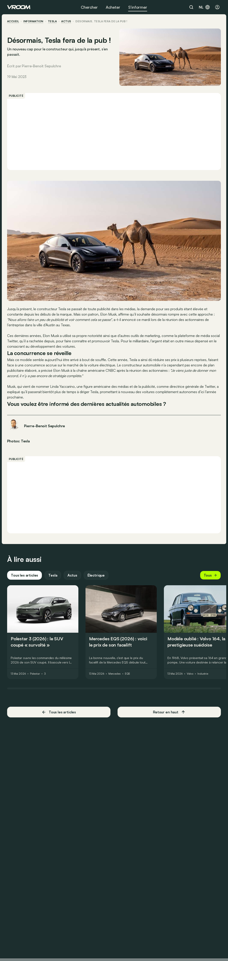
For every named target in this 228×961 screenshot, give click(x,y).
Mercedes (114, 673)
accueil (13, 21)
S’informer (137, 7)
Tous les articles (24, 575)
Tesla (52, 21)
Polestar (35, 673)
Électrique (96, 575)
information (33, 21)
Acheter (113, 7)
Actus (72, 575)
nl (204, 7)
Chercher (89, 7)
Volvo (190, 673)
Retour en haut (169, 712)
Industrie (202, 673)
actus (66, 21)
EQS (127, 673)
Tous (210, 575)
